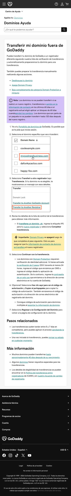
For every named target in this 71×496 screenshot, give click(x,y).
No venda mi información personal (35, 471)
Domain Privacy (37, 237)
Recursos (6, 409)
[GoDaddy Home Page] (12, 439)
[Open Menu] (3, 4)
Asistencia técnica (10, 403)
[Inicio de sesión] (62, 4)
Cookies (49, 466)
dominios (24, 362)
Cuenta (5, 423)
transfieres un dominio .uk (31, 224)
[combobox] (32, 29)
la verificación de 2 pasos (28, 265)
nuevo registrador (32, 227)
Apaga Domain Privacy (22, 85)
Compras (6, 429)
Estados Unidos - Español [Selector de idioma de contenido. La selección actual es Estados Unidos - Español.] (15, 449)
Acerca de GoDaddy (11, 396)
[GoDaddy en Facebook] (4, 457)
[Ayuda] (56, 4)
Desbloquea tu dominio (22, 80)
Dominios (18, 18)
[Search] (64, 29)
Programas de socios (11, 416)
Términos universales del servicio (49, 490)
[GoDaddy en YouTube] (29, 457)
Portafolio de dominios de (30, 127)
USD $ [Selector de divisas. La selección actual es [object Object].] (64, 449)
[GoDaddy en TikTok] (17, 457)
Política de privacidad (34, 466)
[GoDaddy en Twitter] (23, 457)
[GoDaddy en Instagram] (10, 457)
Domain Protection (41, 259)
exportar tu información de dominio (44, 305)
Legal (21, 466)
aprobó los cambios (24, 113)
